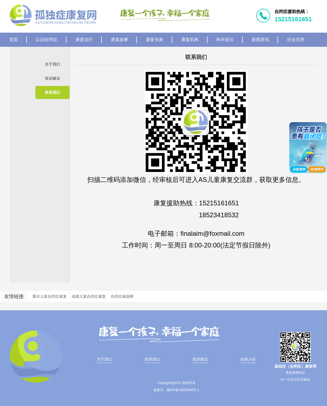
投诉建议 (52, 78)
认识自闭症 (46, 39)
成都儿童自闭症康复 (89, 296)
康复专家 (154, 39)
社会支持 (295, 39)
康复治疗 (84, 39)
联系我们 (52, 92)
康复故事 (119, 39)
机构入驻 (248, 359)
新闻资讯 (260, 39)
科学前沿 (225, 39)
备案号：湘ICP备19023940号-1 (176, 390)
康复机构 (190, 39)
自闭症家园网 (122, 296)
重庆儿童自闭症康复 (49, 296)
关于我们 (52, 64)
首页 (13, 39)
